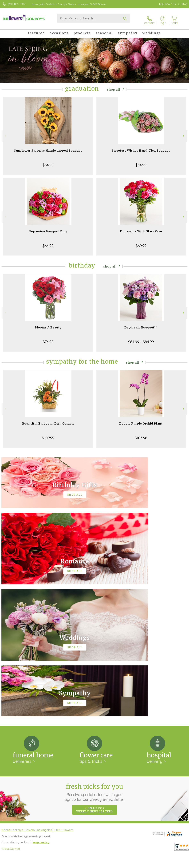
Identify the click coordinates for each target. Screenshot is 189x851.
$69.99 (141, 243)
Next (184, 133)
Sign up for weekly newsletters (94, 675)
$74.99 (48, 339)
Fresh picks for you (94, 657)
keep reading (41, 707)
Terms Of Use (114, 847)
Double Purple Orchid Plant (141, 421)
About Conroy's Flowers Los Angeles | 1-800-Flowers (37, 695)
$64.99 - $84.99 (141, 339)
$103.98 (141, 435)
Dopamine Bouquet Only (48, 229)
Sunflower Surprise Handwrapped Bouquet (48, 148)
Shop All (113, 86)
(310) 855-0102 (16, 4)
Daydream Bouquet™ (141, 325)
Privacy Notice (133, 847)
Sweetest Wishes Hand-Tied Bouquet (141, 148)
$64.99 (48, 162)
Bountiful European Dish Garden (48, 421)
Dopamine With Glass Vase (141, 229)
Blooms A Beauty (48, 325)
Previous (5, 133)
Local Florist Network (156, 847)
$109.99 (48, 435)
